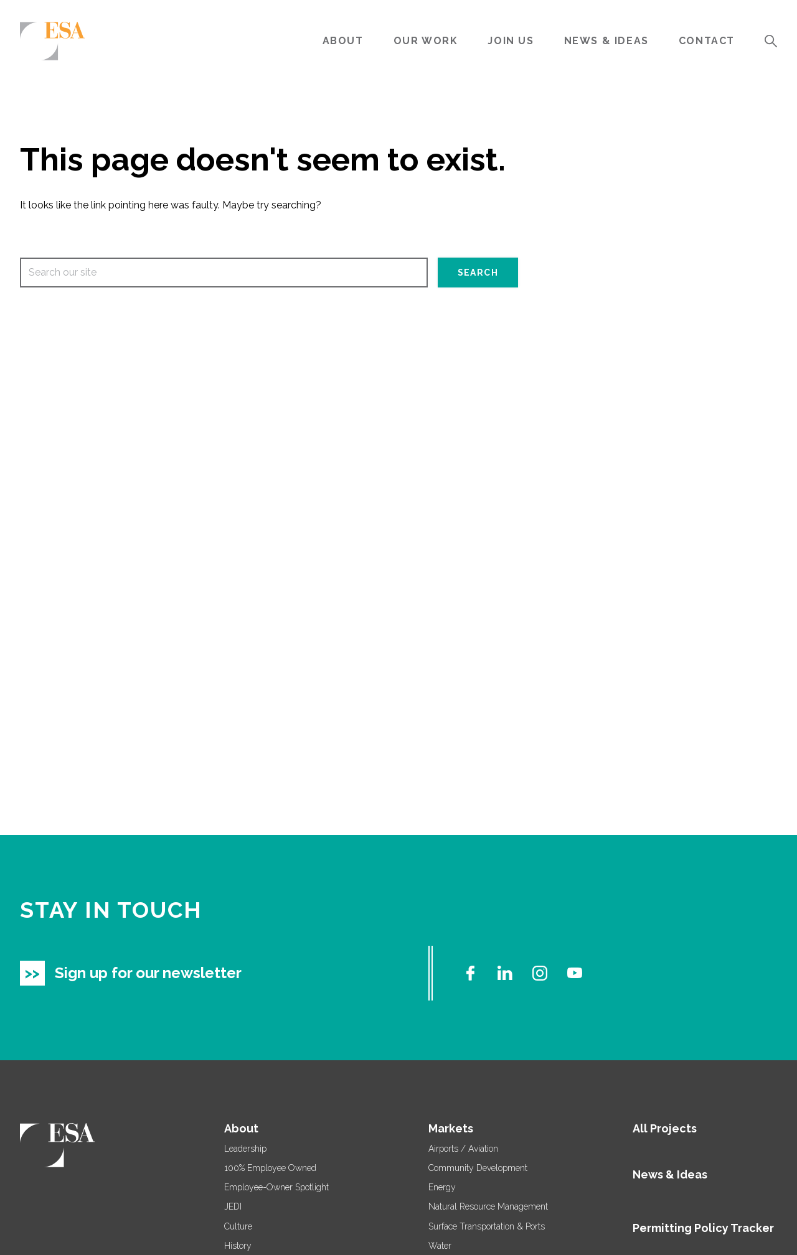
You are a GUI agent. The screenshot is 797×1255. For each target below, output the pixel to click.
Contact (707, 41)
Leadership (245, 1149)
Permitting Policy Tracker (703, 1227)
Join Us (511, 41)
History (238, 1246)
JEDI (233, 1206)
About (343, 41)
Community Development (477, 1168)
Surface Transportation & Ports (486, 1226)
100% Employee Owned (270, 1168)
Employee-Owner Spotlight (276, 1187)
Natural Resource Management (488, 1206)
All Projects (665, 1128)
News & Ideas (606, 41)
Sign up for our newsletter (148, 973)
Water (439, 1246)
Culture (238, 1226)
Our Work (426, 41)
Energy (442, 1187)
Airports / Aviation (463, 1149)
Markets (450, 1128)
